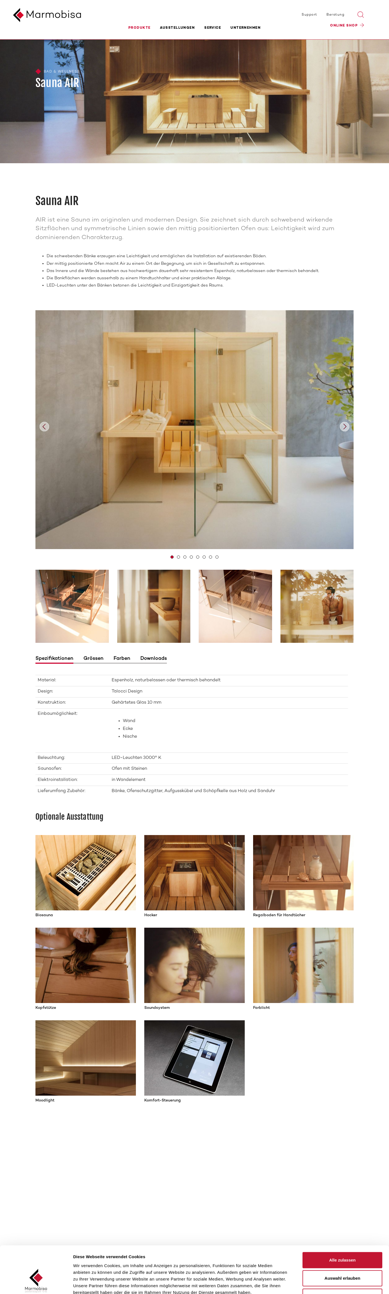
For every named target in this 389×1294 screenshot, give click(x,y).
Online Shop (344, 27)
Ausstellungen (177, 28)
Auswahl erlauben (342, 1239)
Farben (122, 659)
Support (309, 15)
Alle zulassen (342, 1220)
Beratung (335, 15)
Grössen (93, 659)
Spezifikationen (54, 659)
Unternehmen (245, 28)
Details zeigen (297, 1283)
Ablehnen (342, 1257)
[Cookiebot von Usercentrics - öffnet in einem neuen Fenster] (36, 1283)
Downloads (153, 659)
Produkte (139, 28)
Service (212, 28)
